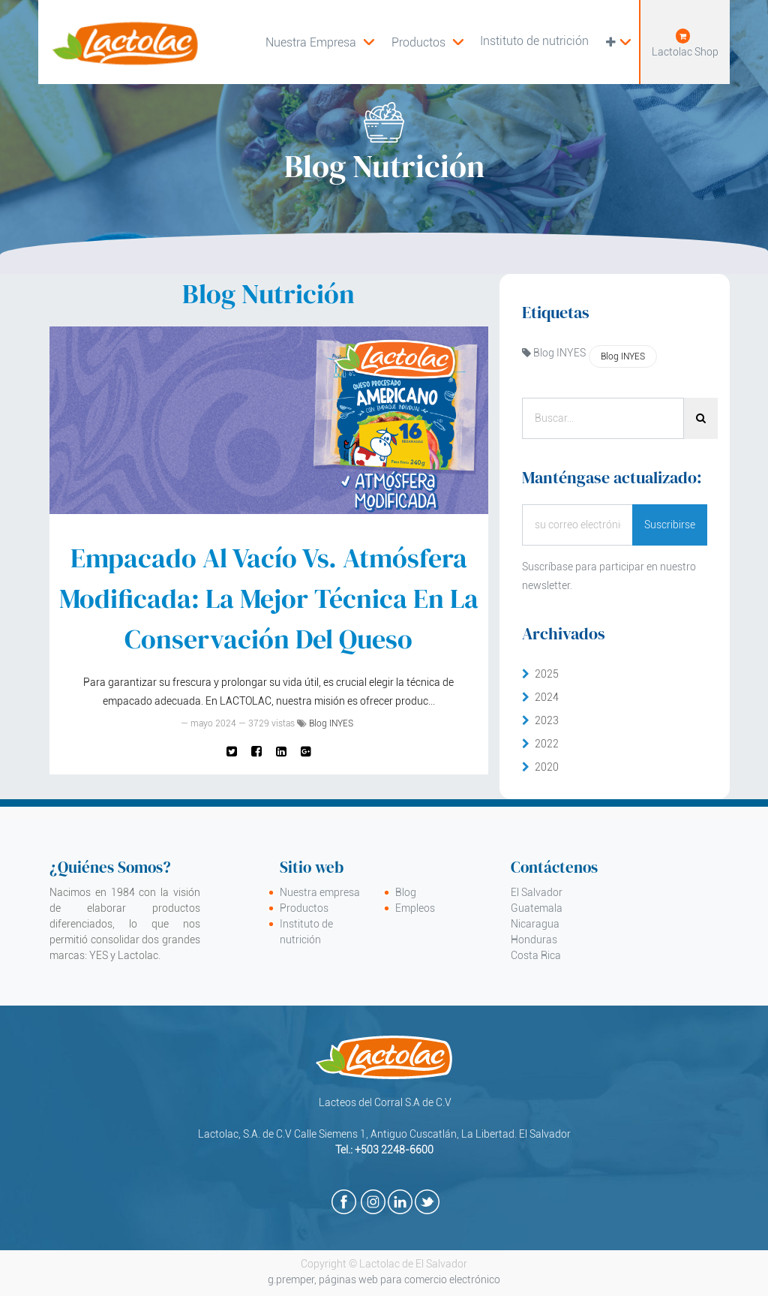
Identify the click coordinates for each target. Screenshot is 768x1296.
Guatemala (536, 908)
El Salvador (536, 892)
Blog (405, 892)
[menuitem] (427, 42)
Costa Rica (536, 955)
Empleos (415, 908)
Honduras (534, 940)
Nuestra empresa (320, 892)
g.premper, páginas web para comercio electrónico (384, 1279)
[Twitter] (231, 751)
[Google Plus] (306, 751)
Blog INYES (331, 723)
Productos (304, 908)
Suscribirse (669, 525)
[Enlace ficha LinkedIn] (281, 751)
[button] (617, 42)
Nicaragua (535, 924)
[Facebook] (256, 751)
